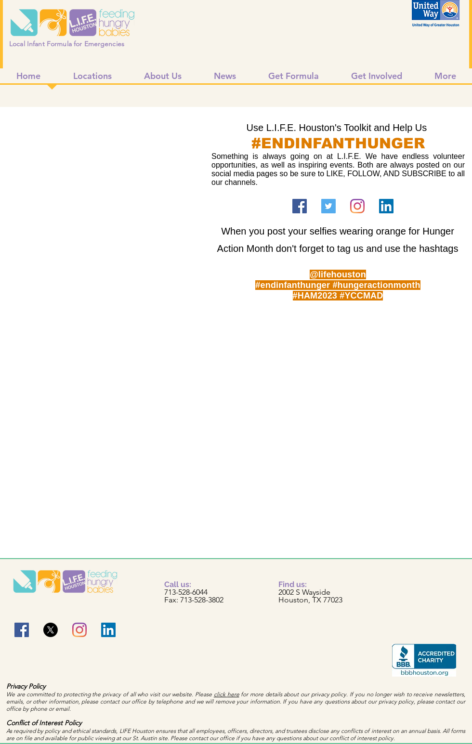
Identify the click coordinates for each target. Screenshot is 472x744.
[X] (50, 630)
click (220, 694)
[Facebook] (299, 206)
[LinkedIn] (386, 206)
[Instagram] (357, 206)
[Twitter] (328, 206)
